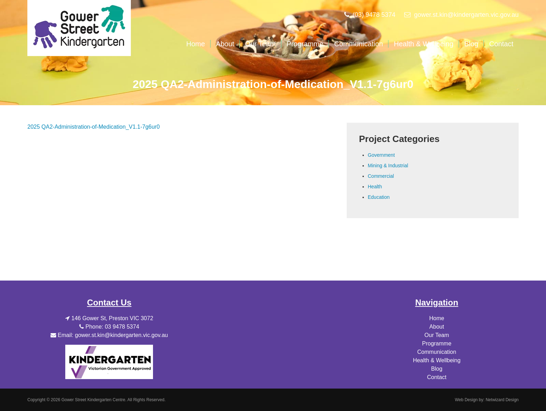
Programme (305, 44)
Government (381, 155)
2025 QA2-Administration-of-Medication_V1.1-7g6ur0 (93, 127)
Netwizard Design (502, 399)
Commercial (381, 176)
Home (195, 44)
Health (375, 186)
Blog (471, 44)
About (225, 44)
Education (378, 197)
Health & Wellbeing (423, 44)
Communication (358, 44)
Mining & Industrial (388, 165)
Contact (501, 44)
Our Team (260, 44)
